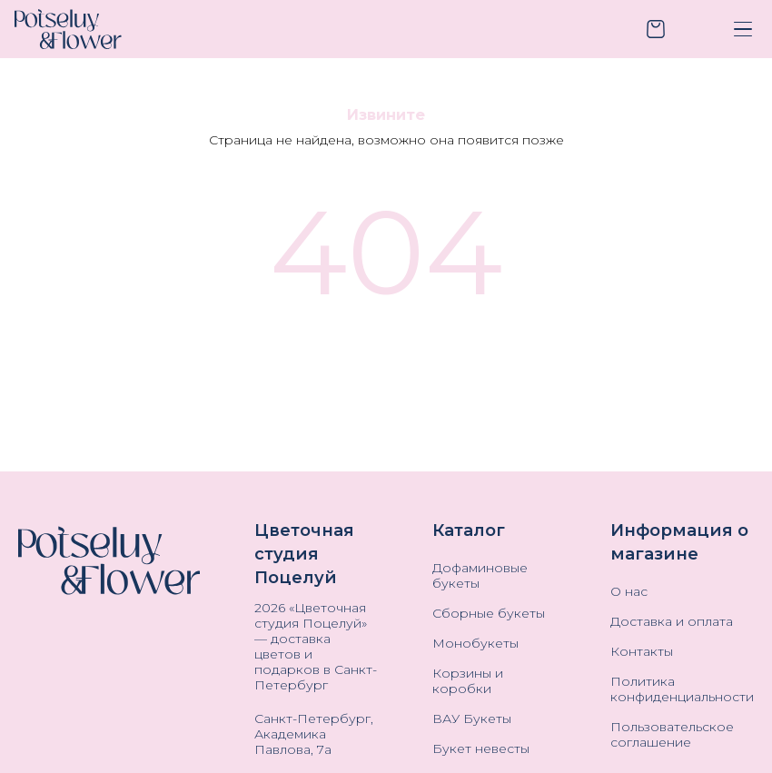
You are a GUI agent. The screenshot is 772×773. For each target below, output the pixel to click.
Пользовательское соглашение (672, 734)
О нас (629, 592)
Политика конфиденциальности (682, 689)
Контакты (641, 651)
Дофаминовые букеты (480, 575)
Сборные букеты (488, 613)
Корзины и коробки (467, 681)
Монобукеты (475, 643)
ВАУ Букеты (471, 719)
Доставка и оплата (671, 621)
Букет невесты (481, 749)
